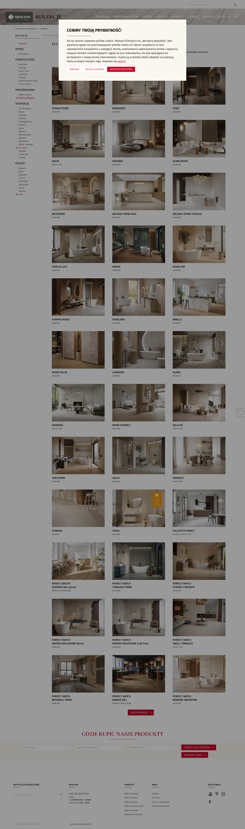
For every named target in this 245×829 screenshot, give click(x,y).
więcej (121, 61)
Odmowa (74, 69)
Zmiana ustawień (94, 69)
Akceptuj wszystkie (121, 69)
